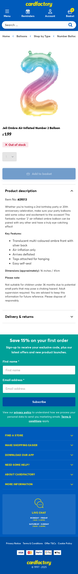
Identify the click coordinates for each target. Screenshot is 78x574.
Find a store (14, 435)
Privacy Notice (13, 543)
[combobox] (35, 25)
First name (10, 361)
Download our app (19, 455)
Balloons (22, 36)
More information (19, 484)
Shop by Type (42, 36)
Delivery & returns (19, 316)
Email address (13, 380)
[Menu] (7, 13)
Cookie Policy (65, 543)
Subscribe (39, 402)
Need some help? (17, 464)
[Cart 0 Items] (70, 13)
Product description (21, 190)
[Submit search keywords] (72, 25)
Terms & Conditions (33, 543)
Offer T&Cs (50, 543)
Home (6, 36)
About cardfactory (20, 474)
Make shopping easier (21, 445)
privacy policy (22, 412)
